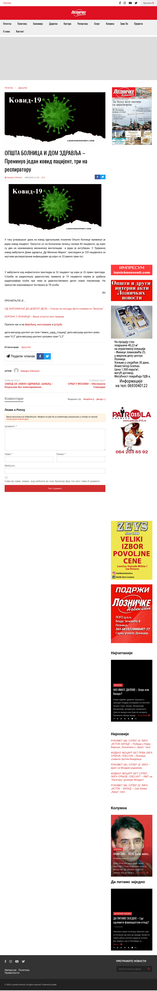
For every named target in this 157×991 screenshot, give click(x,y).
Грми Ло (124, 24)
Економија (38, 24)
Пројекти (138, 24)
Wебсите (10, 469)
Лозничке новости (121, 859)
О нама (6, 31)
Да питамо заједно (122, 914)
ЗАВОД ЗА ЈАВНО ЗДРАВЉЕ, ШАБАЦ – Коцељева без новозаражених (29, 385)
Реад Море (144, 716)
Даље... (117, 945)
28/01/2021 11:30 (32, 178)
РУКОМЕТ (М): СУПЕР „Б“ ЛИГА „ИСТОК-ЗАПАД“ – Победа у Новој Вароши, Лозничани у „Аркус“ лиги (130, 744)
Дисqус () (101, 399)
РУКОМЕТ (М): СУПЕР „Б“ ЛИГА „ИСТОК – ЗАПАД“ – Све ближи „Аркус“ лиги (129, 789)
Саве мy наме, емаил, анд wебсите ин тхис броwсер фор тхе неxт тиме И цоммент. (52, 485)
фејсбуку (30, 324)
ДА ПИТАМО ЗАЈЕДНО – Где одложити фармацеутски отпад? (131, 921)
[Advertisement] (78, 58)
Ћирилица (7, 3)
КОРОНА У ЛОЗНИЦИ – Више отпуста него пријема (34, 316)
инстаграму (44, 324)
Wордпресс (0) (74, 399)
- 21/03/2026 (134, 859)
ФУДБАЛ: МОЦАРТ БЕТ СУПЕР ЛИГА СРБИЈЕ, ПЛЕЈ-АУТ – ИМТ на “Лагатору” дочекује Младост (131, 777)
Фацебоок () (89, 399)
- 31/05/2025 (118, 927)
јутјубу (57, 324)
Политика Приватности (17, 972)
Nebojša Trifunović (13, 178)
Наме (9, 458)
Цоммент (11, 426)
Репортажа (82, 24)
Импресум (10, 970)
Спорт (97, 24)
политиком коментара (17, 419)
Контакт (20, 31)
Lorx (54, 985)
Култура (67, 24)
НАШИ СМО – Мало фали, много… (131, 854)
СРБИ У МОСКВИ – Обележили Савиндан (86, 385)
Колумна (110, 24)
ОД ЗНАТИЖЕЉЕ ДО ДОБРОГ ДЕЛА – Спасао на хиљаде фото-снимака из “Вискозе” (54, 308)
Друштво (53, 24)
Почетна (7, 24)
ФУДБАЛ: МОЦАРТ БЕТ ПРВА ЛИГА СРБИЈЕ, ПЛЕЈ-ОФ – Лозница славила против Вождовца (131, 756)
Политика (22, 24)
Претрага (148, 3)
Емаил (61, 458)
